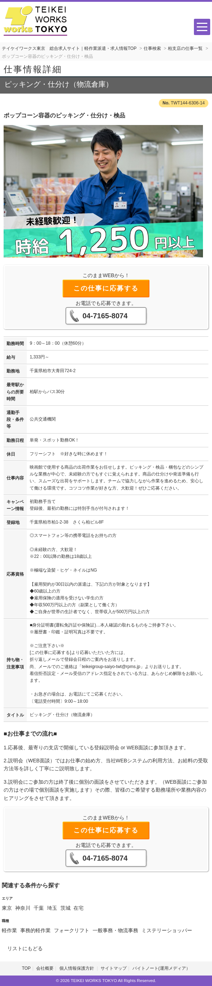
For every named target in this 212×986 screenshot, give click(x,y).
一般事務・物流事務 (115, 930)
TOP (26, 968)
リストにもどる (25, 948)
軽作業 (9, 930)
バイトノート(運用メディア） (161, 968)
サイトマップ (114, 968)
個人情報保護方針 (77, 968)
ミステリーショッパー (166, 930)
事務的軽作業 (35, 930)
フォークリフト (71, 930)
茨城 (65, 908)
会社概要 (45, 968)
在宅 (78, 908)
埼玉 (52, 908)
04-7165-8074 (105, 316)
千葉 (39, 908)
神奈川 (22, 908)
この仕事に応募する (106, 288)
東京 (7, 908)
